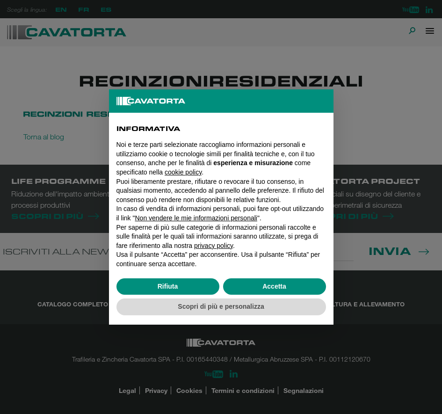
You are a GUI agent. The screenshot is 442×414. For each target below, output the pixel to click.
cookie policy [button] (183, 172)
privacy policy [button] (213, 245)
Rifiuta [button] (168, 286)
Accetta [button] (274, 286)
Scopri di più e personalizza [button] (221, 306)
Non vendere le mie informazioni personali (196, 218)
